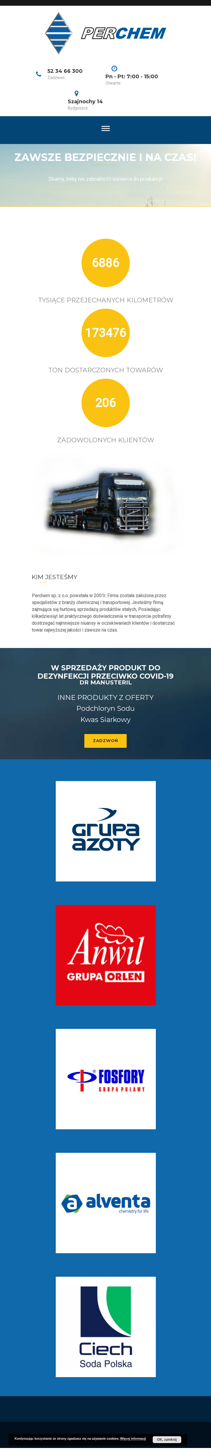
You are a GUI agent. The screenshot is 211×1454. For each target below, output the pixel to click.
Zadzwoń (105, 740)
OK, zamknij (167, 1440)
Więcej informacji (133, 1438)
